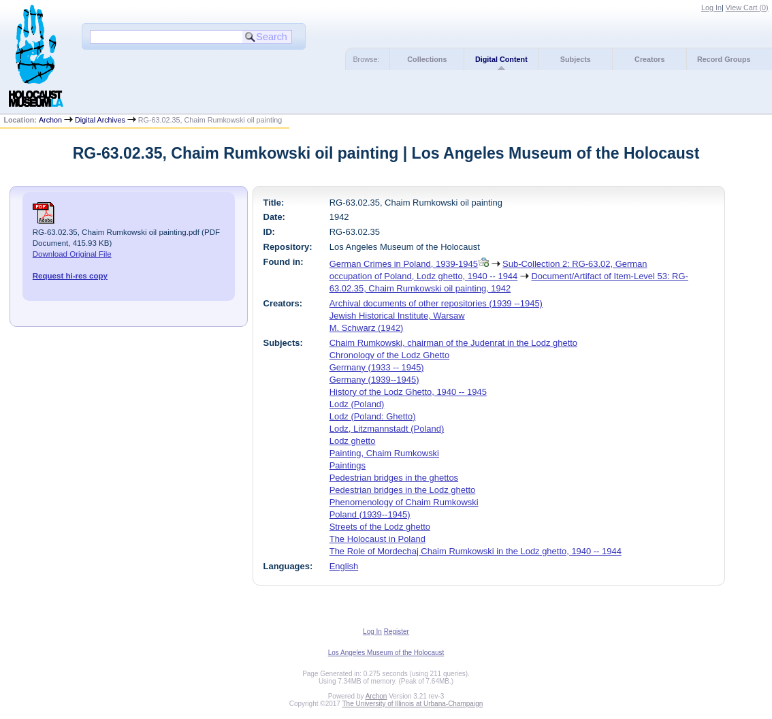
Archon (50, 120)
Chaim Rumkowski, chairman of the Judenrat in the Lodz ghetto (453, 343)
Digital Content (501, 59)
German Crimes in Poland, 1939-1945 (403, 264)
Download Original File (72, 254)
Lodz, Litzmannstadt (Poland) (387, 429)
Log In (711, 7)
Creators (649, 59)
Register (396, 631)
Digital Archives (100, 120)
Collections (427, 59)
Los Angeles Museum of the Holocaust (386, 652)
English (343, 566)
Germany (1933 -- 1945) (376, 367)
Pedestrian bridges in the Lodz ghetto (402, 490)
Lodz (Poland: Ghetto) (372, 416)
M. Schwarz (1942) (366, 328)
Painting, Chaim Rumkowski (384, 453)
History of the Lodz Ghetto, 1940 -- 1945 (408, 392)
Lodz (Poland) (357, 404)
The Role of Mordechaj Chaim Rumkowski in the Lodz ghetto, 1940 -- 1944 (475, 551)
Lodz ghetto (352, 441)
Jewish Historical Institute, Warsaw (397, 315)
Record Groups (724, 59)
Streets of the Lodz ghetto (379, 527)
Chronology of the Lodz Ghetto (389, 355)
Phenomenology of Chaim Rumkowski (404, 502)
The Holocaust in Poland (377, 539)
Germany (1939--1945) (374, 379)
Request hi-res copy (70, 276)
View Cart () (747, 7)
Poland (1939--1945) (370, 514)
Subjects (575, 59)
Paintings (347, 465)
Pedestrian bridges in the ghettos (393, 478)
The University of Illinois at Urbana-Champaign (412, 703)
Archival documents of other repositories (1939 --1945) (436, 303)
